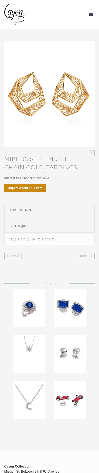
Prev (12, 256)
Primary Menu (91, 14)
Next (87, 256)
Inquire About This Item (25, 188)
